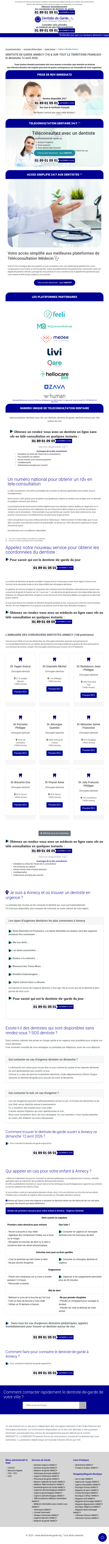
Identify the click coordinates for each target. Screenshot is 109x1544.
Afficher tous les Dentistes (54, 833)
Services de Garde (41, 1460)
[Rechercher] (82, 1405)
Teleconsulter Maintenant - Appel (54, 153)
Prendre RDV (20, 691)
